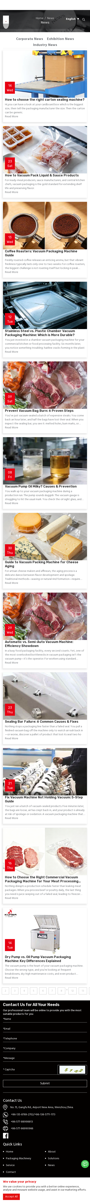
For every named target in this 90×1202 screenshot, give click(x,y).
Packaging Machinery (18, 1158)
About (52, 1151)
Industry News (45, 45)
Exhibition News (60, 39)
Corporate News (29, 39)
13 (83, 991)
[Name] (45, 1019)
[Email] (45, 1029)
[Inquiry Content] (45, 1058)
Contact (11, 1172)
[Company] (45, 1048)
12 (72, 991)
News (51, 1165)
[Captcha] (30, 1070)
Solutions (53, 1158)
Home (9, 1151)
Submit (45, 1083)
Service (10, 1165)
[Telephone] (45, 1039)
